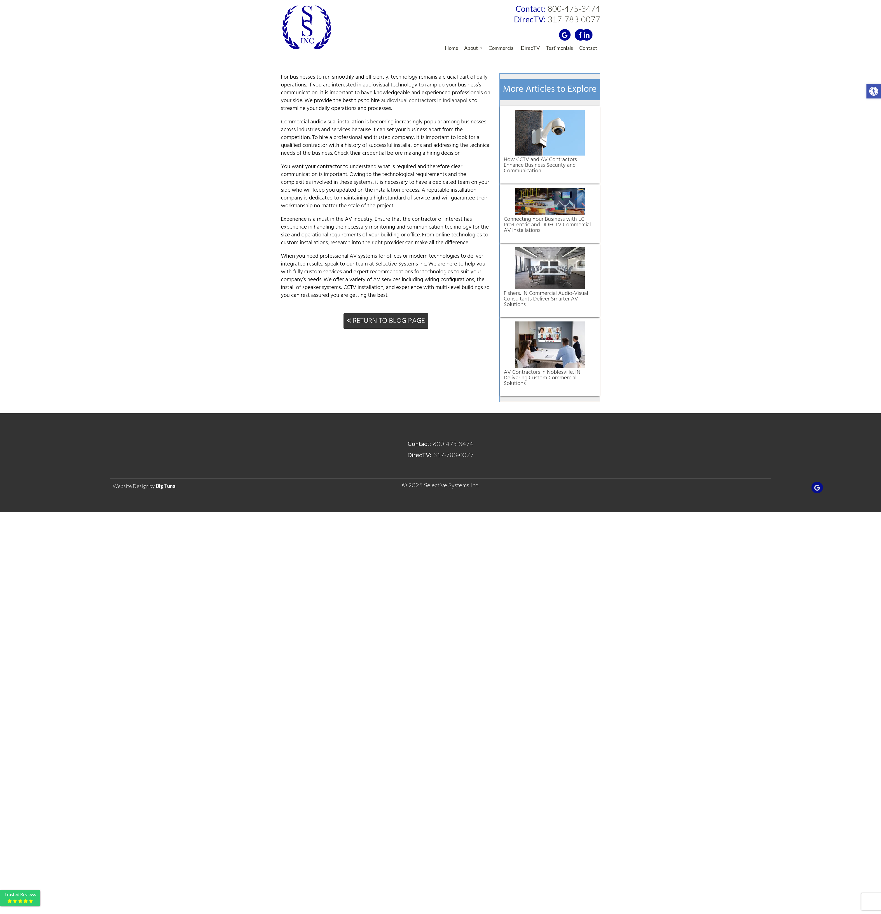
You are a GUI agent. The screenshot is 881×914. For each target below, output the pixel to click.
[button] (873, 91)
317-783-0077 (557, 19)
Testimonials (559, 48)
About (473, 48)
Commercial (502, 48)
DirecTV (530, 48)
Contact (588, 48)
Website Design (130, 486)
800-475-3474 (558, 9)
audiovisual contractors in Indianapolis (426, 100)
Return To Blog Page (386, 321)
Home (451, 48)
